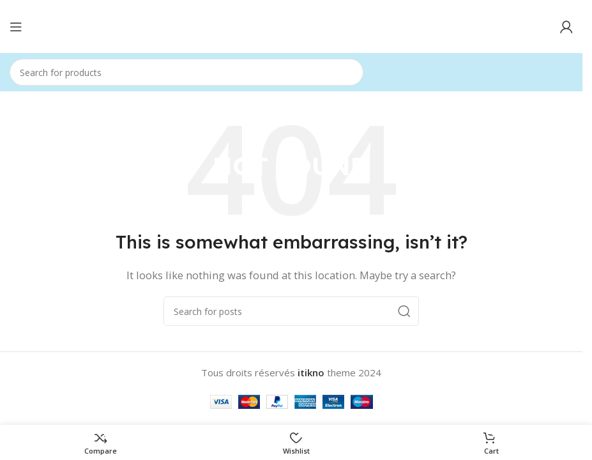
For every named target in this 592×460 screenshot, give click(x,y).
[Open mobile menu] (16, 27)
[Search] (186, 72)
